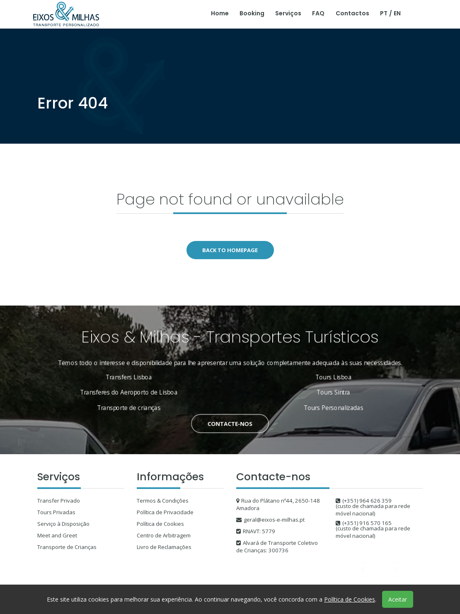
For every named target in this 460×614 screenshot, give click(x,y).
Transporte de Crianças (67, 547)
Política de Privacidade (165, 512)
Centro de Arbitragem (164, 535)
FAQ (318, 13)
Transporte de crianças (141, 404)
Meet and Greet (57, 535)
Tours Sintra (321, 390)
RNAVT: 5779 (259, 531)
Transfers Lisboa (140, 377)
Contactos (352, 13)
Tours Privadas (56, 512)
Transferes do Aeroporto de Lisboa (141, 390)
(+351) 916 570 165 (367, 523)
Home (220, 13)
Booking (252, 13)
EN (397, 13)
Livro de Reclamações (164, 547)
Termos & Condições (163, 500)
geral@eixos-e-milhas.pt (274, 519)
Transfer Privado (58, 500)
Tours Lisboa (321, 377)
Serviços (288, 13)
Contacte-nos (229, 418)
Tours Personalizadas (321, 404)
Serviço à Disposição (63, 523)
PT (383, 13)
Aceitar (397, 599)
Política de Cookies (160, 523)
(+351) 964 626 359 (367, 500)
